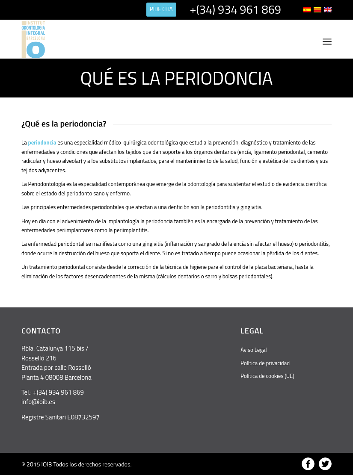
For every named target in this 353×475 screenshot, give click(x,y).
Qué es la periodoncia (176, 77)
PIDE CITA (161, 9)
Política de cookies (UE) (267, 376)
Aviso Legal (253, 349)
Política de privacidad (265, 363)
